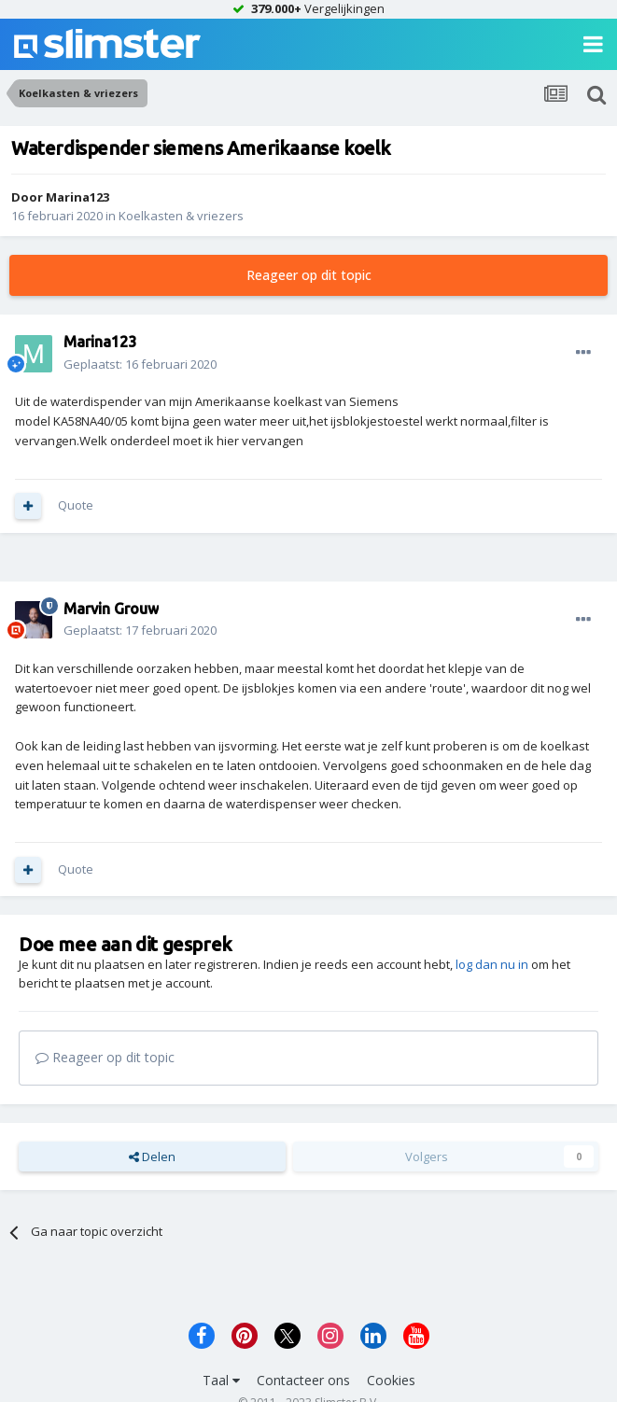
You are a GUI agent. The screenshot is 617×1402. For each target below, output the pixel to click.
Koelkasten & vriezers (181, 215)
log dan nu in (492, 964)
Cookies (391, 1380)
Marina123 (77, 197)
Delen (152, 1157)
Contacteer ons (303, 1380)
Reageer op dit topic (309, 275)
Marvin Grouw (111, 608)
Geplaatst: (140, 364)
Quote (75, 505)
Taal (221, 1380)
